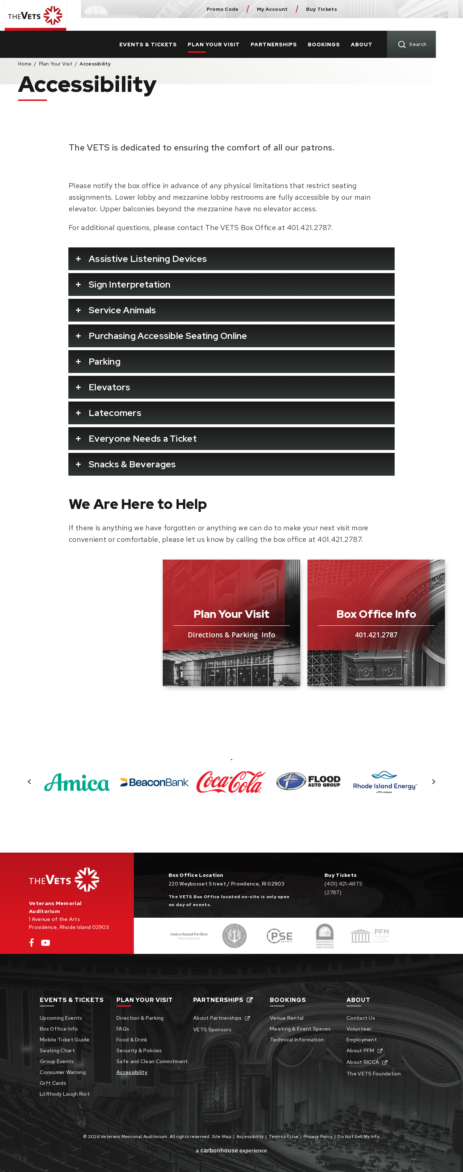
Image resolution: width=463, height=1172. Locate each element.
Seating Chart (57, 1050)
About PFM (360, 1050)
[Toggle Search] (438, 31)
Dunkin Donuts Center (371, 9)
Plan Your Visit (241, 32)
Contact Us (361, 1018)
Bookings (351, 32)
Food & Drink (132, 1039)
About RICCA (363, 1062)
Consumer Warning (63, 1072)
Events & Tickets (175, 32)
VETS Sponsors (212, 1029)
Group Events (57, 1061)
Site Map (221, 1136)
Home (24, 64)
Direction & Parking (140, 1018)
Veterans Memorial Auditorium (40, 22)
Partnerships (301, 32)
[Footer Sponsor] (189, 935)
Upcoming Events (61, 1018)
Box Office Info (59, 1029)
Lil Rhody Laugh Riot (65, 1094)
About (389, 32)
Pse (440, 9)
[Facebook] (31, 944)
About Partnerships (217, 1018)
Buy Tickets (321, 9)
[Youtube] (45, 944)
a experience (231, 1150)
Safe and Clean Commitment (152, 1061)
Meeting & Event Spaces (300, 1029)
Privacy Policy (317, 1136)
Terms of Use (284, 1136)
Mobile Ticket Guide (65, 1039)
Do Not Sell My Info (358, 1136)
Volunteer (359, 1029)
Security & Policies (139, 1050)
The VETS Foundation (374, 1073)
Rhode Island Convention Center (405, 9)
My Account (272, 9)
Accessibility (131, 1072)
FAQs (122, 1029)
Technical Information (297, 1039)
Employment (362, 1039)
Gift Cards (53, 1083)
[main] (231, 456)
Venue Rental (287, 1018)
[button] (29, 782)
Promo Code (223, 9)
